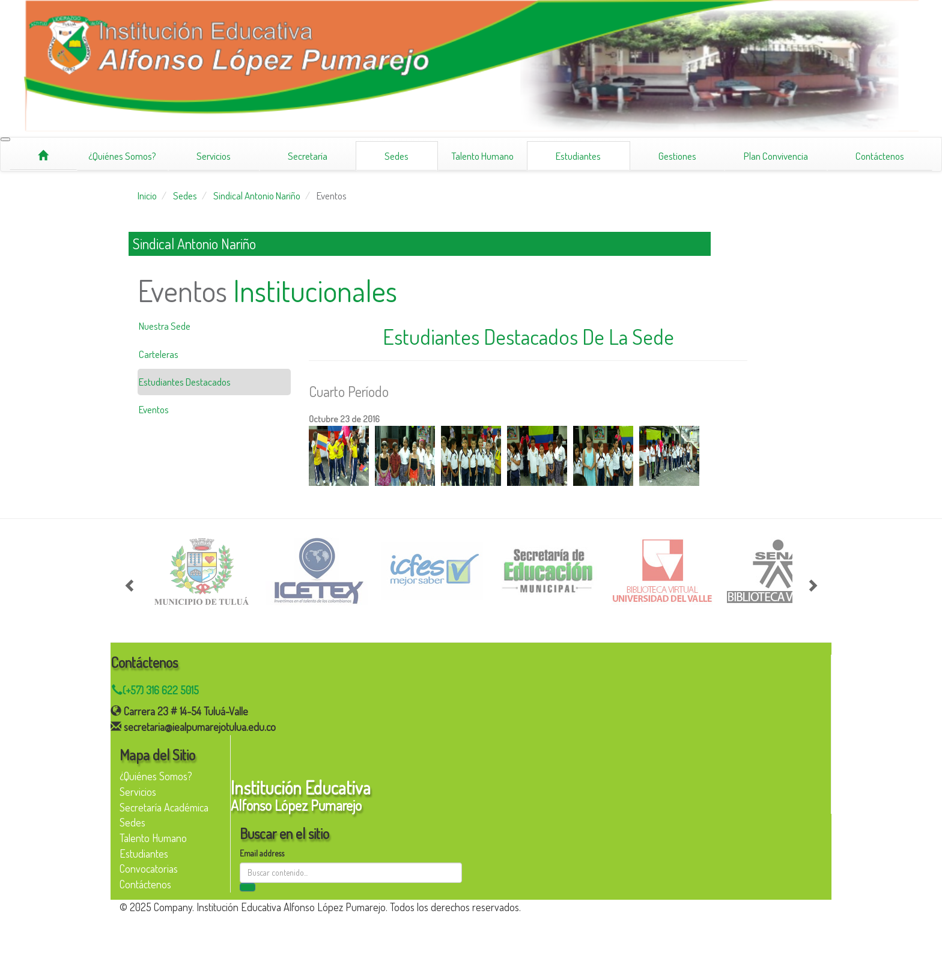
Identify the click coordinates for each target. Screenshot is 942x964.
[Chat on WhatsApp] (471, 691)
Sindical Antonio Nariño (256, 195)
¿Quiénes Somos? (122, 156)
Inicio (147, 195)
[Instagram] (127, 931)
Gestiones (677, 156)
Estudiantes (578, 156)
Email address (262, 853)
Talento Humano (482, 156)
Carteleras (158, 354)
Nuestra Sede (164, 326)
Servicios (213, 156)
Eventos (332, 195)
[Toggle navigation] (5, 139)
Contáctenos (879, 156)
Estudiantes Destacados (185, 381)
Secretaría (307, 156)
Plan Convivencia (776, 156)
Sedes (396, 156)
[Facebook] (127, 949)
